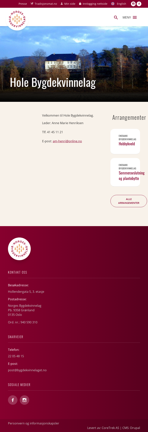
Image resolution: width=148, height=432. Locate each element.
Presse (23, 3)
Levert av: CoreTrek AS (103, 428)
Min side (69, 3)
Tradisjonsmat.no (46, 3)
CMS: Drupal (131, 428)
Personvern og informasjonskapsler (33, 423)
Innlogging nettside (95, 3)
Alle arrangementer (128, 201)
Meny (130, 17)
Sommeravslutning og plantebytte (132, 175)
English (121, 3)
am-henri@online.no (67, 141)
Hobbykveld (127, 143)
